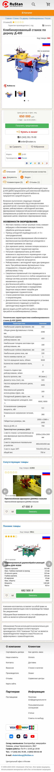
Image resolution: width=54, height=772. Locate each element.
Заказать (33, 512)
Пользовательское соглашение (36, 706)
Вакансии (10, 668)
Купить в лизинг (26, 132)
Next (49, 491)
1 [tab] (25, 101)
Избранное (37, 147)
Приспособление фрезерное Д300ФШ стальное (26, 499)
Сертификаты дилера (15, 652)
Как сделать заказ (35, 652)
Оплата (31, 657)
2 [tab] (29, 101)
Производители (12, 673)
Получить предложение (27, 126)
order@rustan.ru (27, 142)
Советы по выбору (36, 718)
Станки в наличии (35, 668)
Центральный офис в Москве (18, 761)
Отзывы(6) (7, 22)
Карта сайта (11, 684)
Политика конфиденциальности (37, 698)
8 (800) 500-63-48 (35, 752)
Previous (5, 491)
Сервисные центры (36, 678)
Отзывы (9, 678)
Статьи (31, 713)
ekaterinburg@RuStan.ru (22, 755)
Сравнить (16, 147)
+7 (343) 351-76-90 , (19, 752)
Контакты (10, 663)
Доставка (32, 663)
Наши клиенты (12, 657)
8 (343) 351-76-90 (27, 137)
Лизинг (31, 673)
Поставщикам (11, 697)
